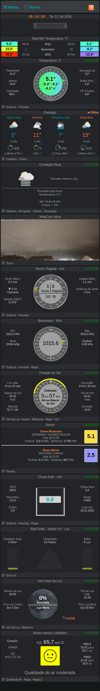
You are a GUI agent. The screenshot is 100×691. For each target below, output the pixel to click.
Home (32, 7)
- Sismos (36, 211)
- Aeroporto (23, 211)
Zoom (7, 263)
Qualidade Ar (11, 679)
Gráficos (8, 107)
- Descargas (49, 211)
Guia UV (8, 575)
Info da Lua (10, 419)
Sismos (8, 471)
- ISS (56, 419)
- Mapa (34, 367)
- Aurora (25, 419)
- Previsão (23, 107)
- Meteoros (36, 419)
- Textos (22, 159)
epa (59, 643)
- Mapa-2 (36, 679)
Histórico (9, 211)
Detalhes (9, 159)
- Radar (34, 523)
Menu (12, 7)
